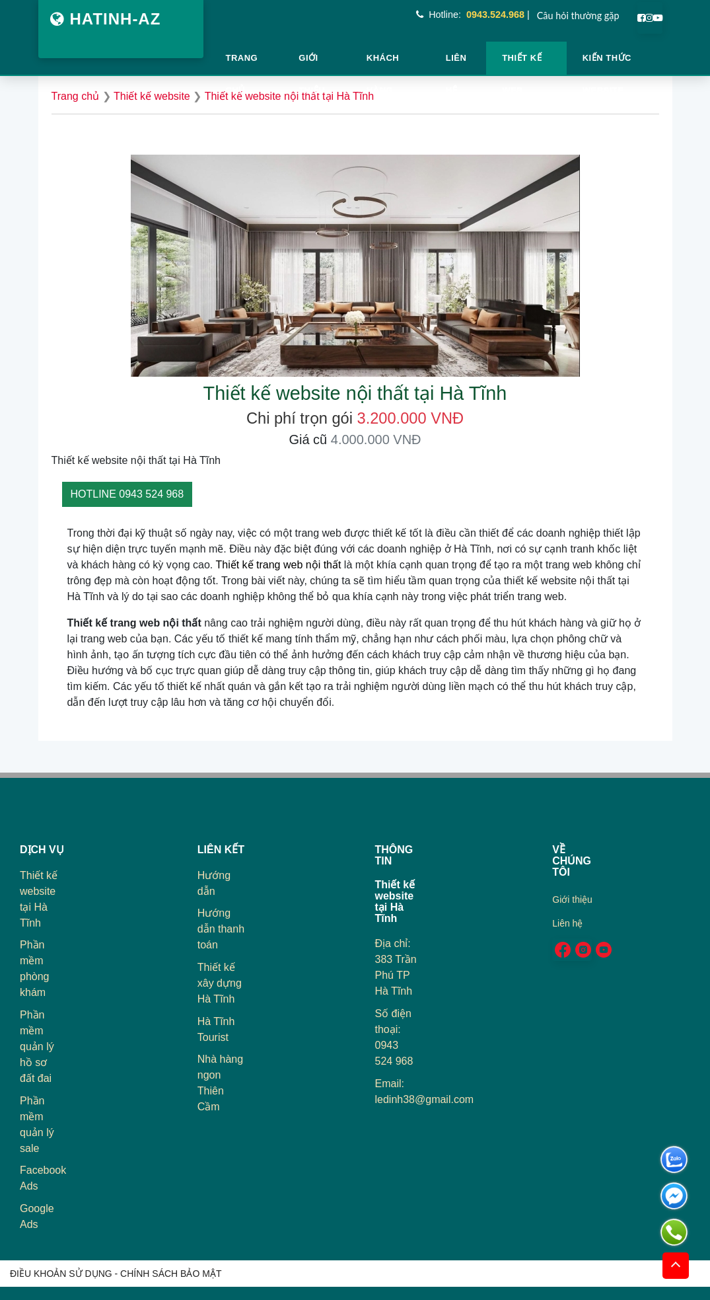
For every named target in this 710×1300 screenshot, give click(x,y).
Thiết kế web (522, 64)
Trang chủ (76, 96)
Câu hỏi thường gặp (578, 15)
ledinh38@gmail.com (424, 1099)
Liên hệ (456, 64)
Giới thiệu (312, 64)
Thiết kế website (152, 96)
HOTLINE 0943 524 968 (127, 494)
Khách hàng (383, 64)
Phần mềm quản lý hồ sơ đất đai (37, 1046)
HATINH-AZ (105, 19)
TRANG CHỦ (242, 64)
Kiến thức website (607, 64)
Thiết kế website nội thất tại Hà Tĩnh (289, 96)
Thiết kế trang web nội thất (278, 564)
